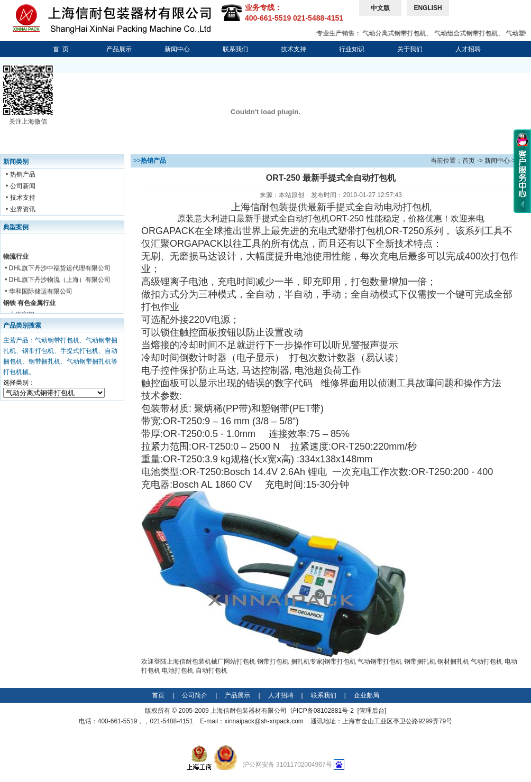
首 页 (61, 49)
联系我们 (235, 49)
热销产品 (22, 174)
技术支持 (293, 49)
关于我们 (410, 49)
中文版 (380, 8)
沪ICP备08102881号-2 (322, 710)
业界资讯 (22, 209)
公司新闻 (22, 186)
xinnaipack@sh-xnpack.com (264, 721)
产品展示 (119, 49)
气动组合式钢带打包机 (470, 33)
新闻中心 (177, 49)
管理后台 (371, 710)
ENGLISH (428, 8)
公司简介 (194, 695)
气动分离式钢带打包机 (399, 33)
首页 (468, 160)
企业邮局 (366, 695)
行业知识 (351, 49)
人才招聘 (468, 49)
